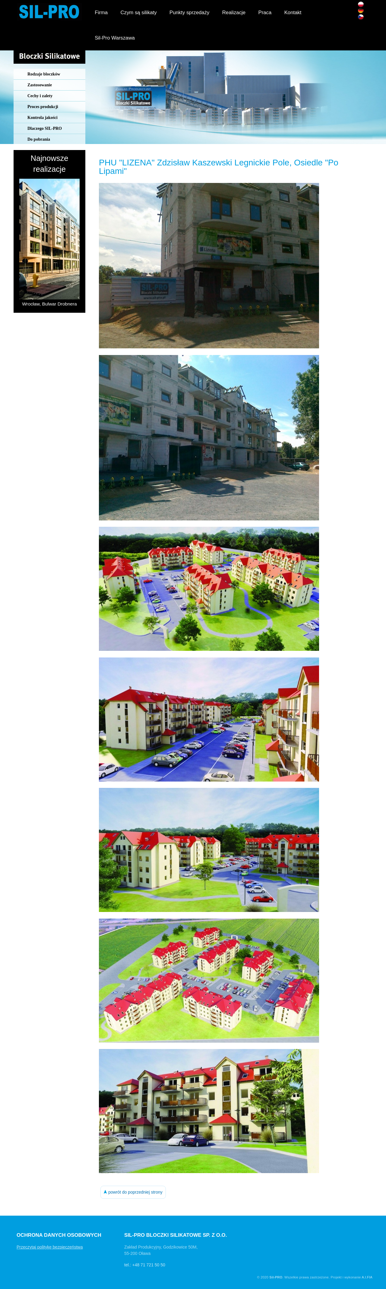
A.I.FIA (367, 1277)
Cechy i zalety (39, 96)
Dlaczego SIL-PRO (44, 128)
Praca (264, 12)
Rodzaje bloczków (43, 74)
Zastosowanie (39, 85)
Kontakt (293, 12)
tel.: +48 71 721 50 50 (144, 1264)
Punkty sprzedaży (189, 12)
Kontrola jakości (42, 117)
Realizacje (233, 12)
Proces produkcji (42, 106)
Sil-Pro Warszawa (115, 38)
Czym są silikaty (138, 12)
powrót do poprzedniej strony (133, 1192)
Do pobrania (38, 139)
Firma (101, 12)
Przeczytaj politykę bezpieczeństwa (50, 1247)
